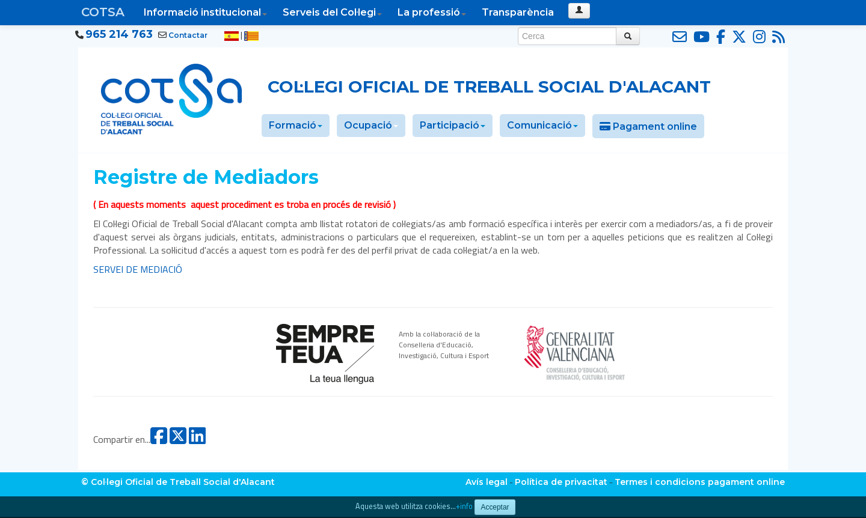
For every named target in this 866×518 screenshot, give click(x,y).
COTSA (102, 12)
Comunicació (542, 125)
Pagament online (648, 126)
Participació (452, 125)
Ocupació (371, 125)
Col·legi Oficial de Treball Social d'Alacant (489, 86)
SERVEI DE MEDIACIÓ (137, 269)
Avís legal (486, 482)
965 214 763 (119, 34)
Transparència (518, 12)
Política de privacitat (561, 482)
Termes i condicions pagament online (700, 482)
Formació (295, 125)
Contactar (187, 35)
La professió (432, 12)
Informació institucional (205, 12)
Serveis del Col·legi (332, 12)
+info (464, 506)
